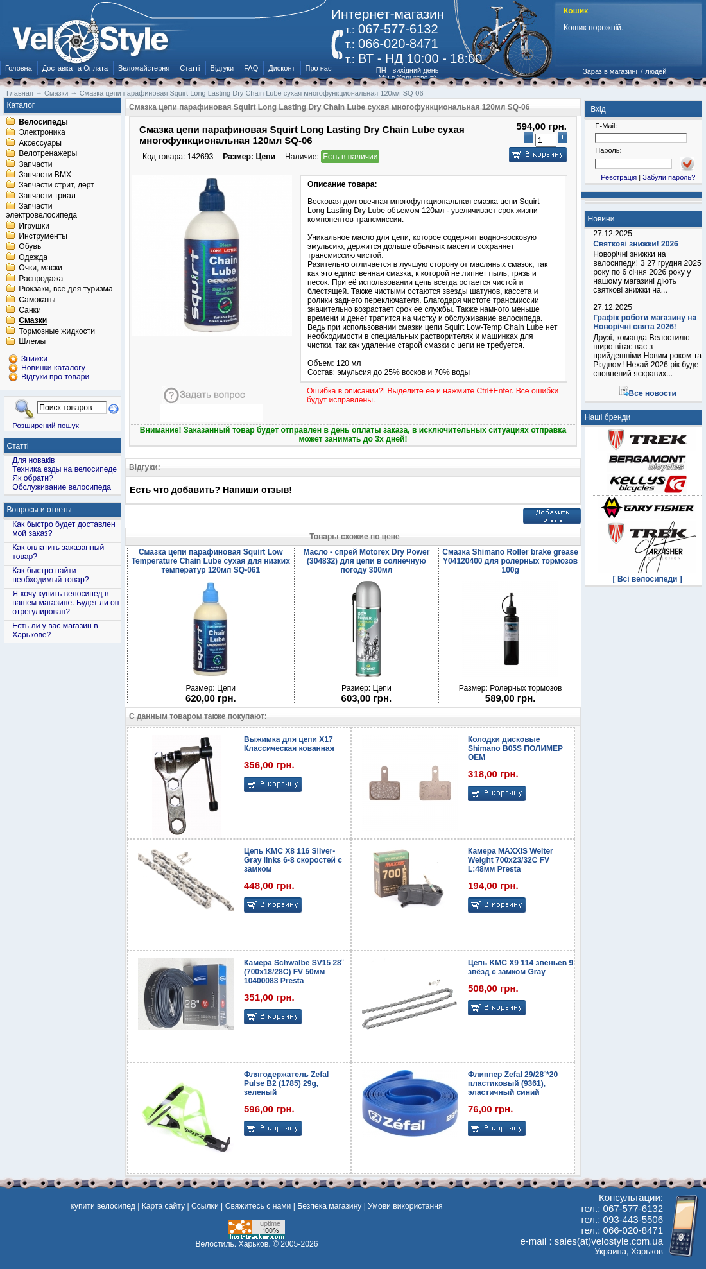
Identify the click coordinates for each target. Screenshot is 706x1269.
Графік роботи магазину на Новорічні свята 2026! (644, 322)
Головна (18, 68)
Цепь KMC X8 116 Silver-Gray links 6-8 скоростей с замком (293, 860)
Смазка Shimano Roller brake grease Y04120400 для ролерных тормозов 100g (510, 561)
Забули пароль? (668, 177)
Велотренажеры (48, 154)
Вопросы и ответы (39, 509)
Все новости (652, 393)
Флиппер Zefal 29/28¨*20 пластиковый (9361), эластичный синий (513, 1083)
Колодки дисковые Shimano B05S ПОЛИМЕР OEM (515, 748)
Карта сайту (163, 1206)
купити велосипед (103, 1206)
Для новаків (33, 460)
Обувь (30, 247)
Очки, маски (40, 268)
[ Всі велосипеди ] (647, 578)
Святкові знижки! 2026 (635, 243)
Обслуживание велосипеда (61, 487)
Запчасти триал (47, 195)
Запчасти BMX (45, 174)
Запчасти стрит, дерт (56, 185)
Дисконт (281, 68)
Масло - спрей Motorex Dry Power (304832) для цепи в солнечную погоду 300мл (366, 561)
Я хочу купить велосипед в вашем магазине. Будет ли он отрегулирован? (65, 602)
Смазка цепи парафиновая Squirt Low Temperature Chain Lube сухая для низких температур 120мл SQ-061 (211, 561)
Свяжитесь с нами (258, 1206)
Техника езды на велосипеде (64, 469)
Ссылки (205, 1206)
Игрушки (34, 225)
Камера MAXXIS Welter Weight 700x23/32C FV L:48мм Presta (510, 860)
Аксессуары (40, 143)
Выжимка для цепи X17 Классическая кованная (289, 744)
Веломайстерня (143, 68)
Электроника (42, 132)
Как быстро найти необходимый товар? (50, 575)
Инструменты (43, 236)
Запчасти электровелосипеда (41, 211)
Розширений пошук (45, 425)
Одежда (33, 257)
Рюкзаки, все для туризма (65, 289)
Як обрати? (32, 478)
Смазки (33, 320)
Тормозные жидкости (57, 331)
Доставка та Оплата (75, 68)
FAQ (251, 68)
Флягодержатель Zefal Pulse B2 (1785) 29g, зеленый (286, 1083)
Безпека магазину (329, 1206)
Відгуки (222, 68)
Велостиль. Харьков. (233, 1243)
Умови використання (405, 1206)
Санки (30, 310)
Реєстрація (619, 177)
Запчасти (35, 164)
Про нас (319, 68)
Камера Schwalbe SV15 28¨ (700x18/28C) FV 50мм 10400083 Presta (294, 971)
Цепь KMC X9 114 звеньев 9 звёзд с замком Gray (520, 967)
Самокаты (37, 299)
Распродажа (41, 278)
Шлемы (32, 342)
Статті (190, 68)
